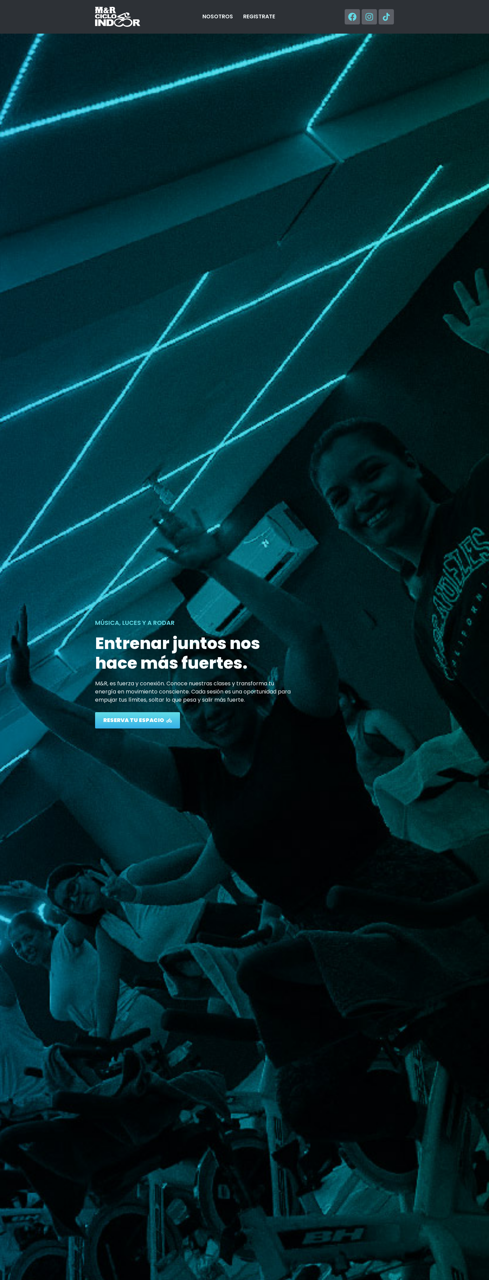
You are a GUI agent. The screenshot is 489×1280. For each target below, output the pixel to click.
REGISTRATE (259, 16)
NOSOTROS (217, 16)
